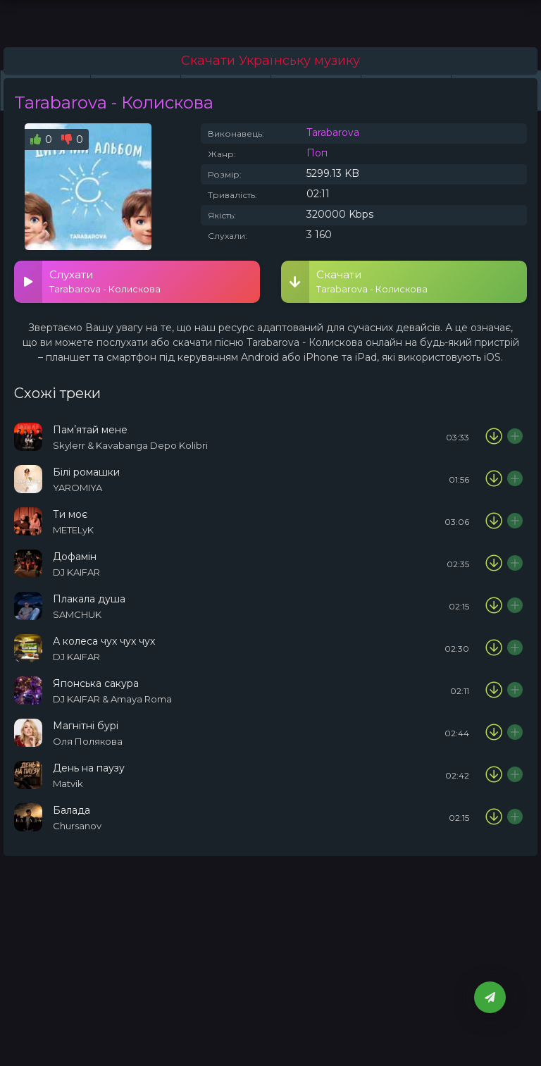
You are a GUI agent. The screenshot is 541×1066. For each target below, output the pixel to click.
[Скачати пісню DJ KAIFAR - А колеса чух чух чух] (493, 648)
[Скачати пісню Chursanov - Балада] (493, 817)
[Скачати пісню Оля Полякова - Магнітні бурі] (493, 732)
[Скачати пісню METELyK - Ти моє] (493, 521)
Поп (317, 153)
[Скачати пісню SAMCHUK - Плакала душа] (493, 605)
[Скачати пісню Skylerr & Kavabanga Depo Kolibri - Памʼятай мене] (493, 436)
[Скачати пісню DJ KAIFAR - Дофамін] (493, 563)
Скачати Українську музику (270, 60)
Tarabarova (332, 132)
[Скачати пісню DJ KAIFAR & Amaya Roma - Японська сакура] (493, 690)
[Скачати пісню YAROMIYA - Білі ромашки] (493, 479)
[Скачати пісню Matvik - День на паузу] (493, 775)
